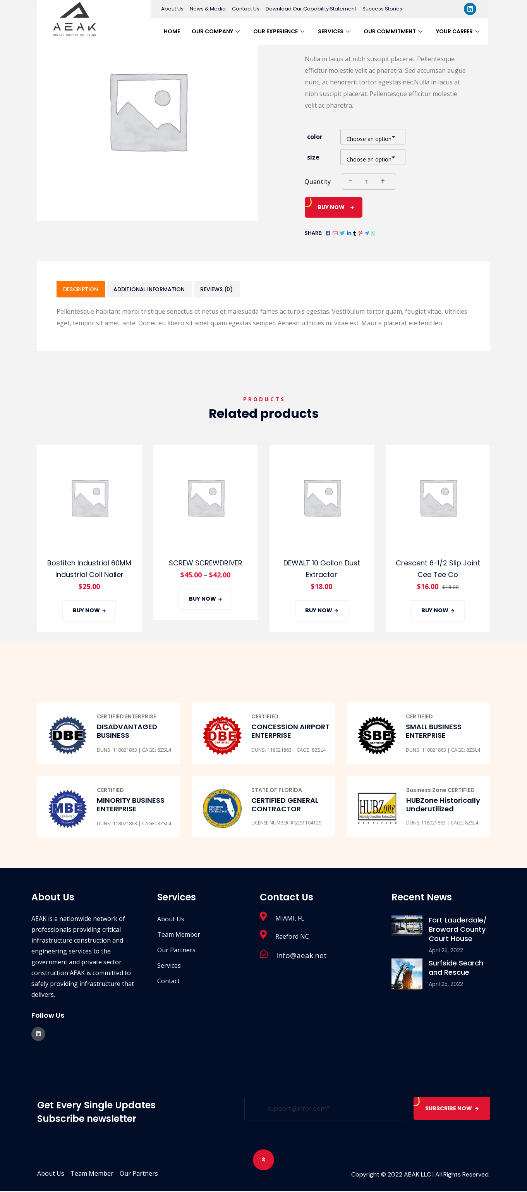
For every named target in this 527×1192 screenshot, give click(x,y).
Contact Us (245, 8)
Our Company (217, 31)
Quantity (317, 181)
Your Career (458, 31)
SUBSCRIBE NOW (452, 1109)
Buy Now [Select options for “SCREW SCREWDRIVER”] (202, 600)
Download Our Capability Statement (311, 8)
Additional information (151, 290)
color (315, 136)
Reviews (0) (221, 290)
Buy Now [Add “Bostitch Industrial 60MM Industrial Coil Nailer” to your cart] (86, 611)
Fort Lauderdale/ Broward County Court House (458, 930)
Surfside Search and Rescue (456, 968)
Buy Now (331, 207)
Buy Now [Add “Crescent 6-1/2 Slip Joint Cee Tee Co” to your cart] (434, 611)
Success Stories (382, 8)
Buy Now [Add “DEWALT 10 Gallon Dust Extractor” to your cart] (318, 611)
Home (172, 31)
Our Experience (279, 31)
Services (335, 31)
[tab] (82, 290)
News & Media (208, 8)
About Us (172, 8)
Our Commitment (394, 31)
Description (81, 290)
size (313, 157)
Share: (314, 232)
